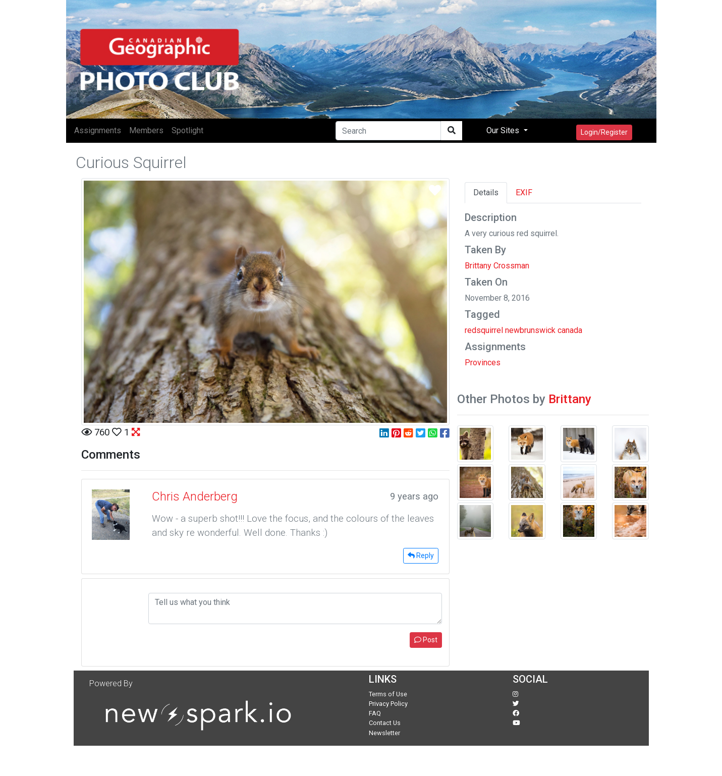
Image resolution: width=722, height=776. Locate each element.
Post (425, 640)
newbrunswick (530, 330)
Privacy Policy (388, 703)
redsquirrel (484, 330)
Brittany (569, 399)
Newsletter (384, 733)
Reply (421, 555)
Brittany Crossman (497, 265)
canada (570, 330)
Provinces (483, 362)
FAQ (375, 713)
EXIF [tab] (524, 192)
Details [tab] (485, 192)
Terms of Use (388, 694)
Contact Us (385, 723)
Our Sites (503, 130)
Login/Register (604, 132)
